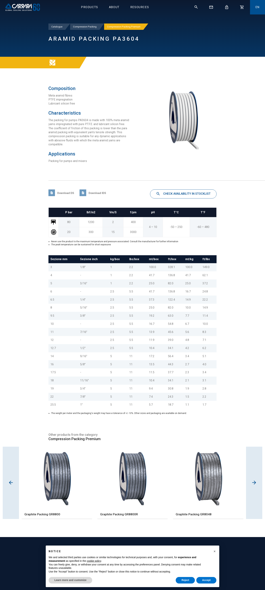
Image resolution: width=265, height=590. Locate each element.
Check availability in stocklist (183, 193)
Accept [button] (206, 580)
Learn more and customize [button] (70, 580)
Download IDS (93, 193)
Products (89, 7)
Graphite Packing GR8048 (193, 514)
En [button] (257, 7)
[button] (214, 551)
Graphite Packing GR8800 (42, 514)
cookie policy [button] (94, 560)
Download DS (61, 193)
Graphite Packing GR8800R (119, 514)
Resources (139, 7)
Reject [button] (185, 580)
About (114, 7)
